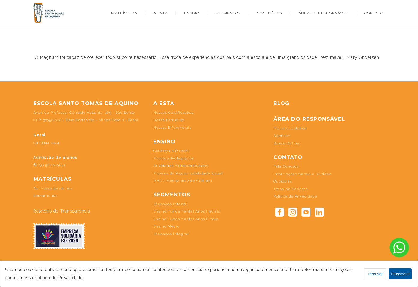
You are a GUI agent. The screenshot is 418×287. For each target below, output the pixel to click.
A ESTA (161, 13)
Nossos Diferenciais (172, 127)
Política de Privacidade (295, 196)
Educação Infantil (170, 204)
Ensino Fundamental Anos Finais (185, 219)
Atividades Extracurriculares (180, 166)
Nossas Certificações (173, 112)
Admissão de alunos (52, 188)
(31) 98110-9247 (49, 165)
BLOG (281, 103)
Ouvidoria (282, 181)
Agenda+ (281, 136)
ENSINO (191, 13)
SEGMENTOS (228, 13)
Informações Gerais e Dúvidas (302, 174)
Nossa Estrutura (169, 120)
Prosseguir (400, 274)
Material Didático (290, 128)
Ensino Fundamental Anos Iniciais (186, 211)
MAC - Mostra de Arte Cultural (182, 181)
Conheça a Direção (171, 151)
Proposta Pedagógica (173, 158)
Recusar (375, 274)
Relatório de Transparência (61, 211)
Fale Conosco (286, 166)
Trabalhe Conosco (290, 189)
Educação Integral (170, 234)
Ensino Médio (166, 226)
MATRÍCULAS (124, 13)
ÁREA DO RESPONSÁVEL (323, 13)
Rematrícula (45, 196)
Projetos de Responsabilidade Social (188, 173)
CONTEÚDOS (269, 13)
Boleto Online (286, 143)
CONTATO (373, 13)
